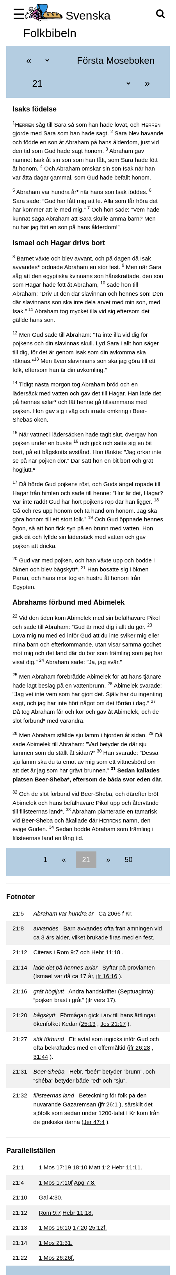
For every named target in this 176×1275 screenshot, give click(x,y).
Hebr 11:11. (127, 1167)
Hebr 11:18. (77, 1212)
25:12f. (98, 1227)
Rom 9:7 (68, 952)
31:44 (41, 1056)
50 (128, 860)
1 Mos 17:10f (56, 1182)
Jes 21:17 (113, 1023)
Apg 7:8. (85, 1182)
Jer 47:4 (94, 1122)
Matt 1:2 (99, 1167)
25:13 (88, 1023)
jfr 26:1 (109, 1104)
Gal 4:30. (50, 1197)
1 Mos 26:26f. (56, 1257)
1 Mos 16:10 (55, 1227)
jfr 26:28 (139, 1047)
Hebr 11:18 (105, 952)
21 (86, 860)
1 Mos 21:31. (56, 1242)
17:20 (80, 1227)
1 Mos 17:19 (55, 1167)
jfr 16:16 (106, 976)
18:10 (80, 1167)
